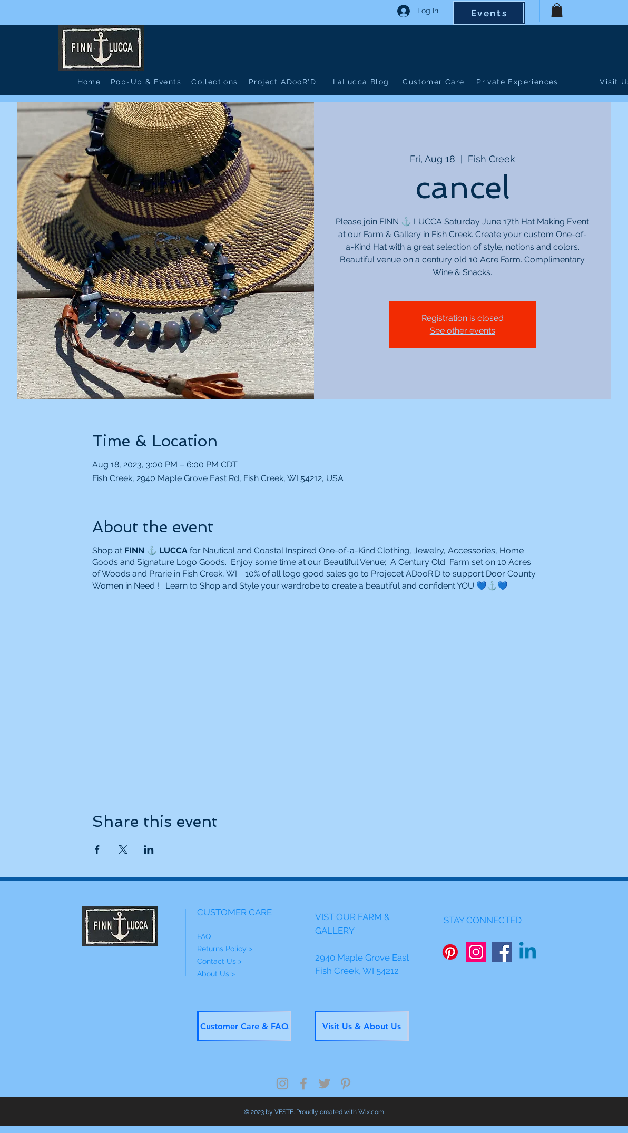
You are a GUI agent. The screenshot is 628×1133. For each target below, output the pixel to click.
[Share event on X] (123, 849)
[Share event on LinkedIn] (149, 849)
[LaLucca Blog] (362, 81)
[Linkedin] (527, 952)
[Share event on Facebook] (97, 849)
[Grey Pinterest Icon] (346, 1083)
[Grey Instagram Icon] (282, 1083)
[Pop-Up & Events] (147, 81)
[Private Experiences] (518, 81)
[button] (557, 10)
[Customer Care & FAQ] (244, 1026)
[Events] (489, 13)
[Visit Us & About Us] (362, 1026)
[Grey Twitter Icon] (324, 1083)
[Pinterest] (450, 952)
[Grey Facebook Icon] (303, 1083)
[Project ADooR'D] (283, 81)
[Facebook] (502, 952)
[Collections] (216, 81)
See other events (462, 331)
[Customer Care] (434, 81)
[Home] (90, 81)
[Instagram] (476, 952)
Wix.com (371, 1112)
